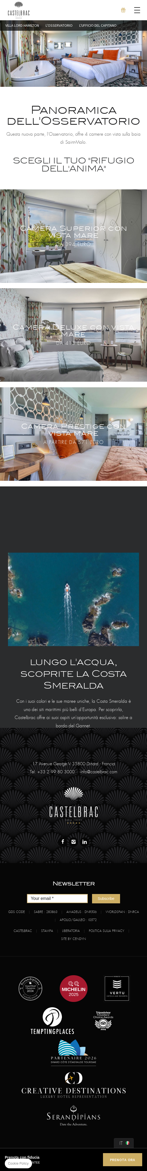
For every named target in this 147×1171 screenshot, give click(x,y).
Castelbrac (23, 930)
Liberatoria (71, 930)
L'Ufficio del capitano (98, 25)
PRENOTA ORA (122, 1159)
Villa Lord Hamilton (22, 25)
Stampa (47, 930)
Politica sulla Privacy (106, 930)
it (121, 1143)
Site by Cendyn (73, 938)
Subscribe (106, 898)
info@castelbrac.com (98, 772)
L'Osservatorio (59, 25)
